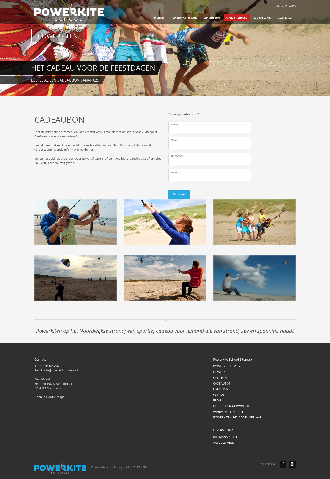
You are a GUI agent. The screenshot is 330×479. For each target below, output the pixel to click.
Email (174, 140)
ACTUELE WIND (223, 442)
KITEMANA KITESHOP (227, 437)
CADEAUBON (222, 383)
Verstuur (179, 194)
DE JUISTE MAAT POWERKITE (232, 406)
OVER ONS (220, 389)
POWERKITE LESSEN (227, 366)
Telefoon (177, 156)
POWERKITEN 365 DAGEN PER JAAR (237, 417)
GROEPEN (220, 378)
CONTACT (220, 395)
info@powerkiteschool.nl (61, 370)
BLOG (217, 400)
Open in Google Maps (49, 397)
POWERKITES (222, 372)
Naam (174, 124)
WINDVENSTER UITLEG (228, 412)
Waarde (176, 172)
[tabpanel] (165, 48)
